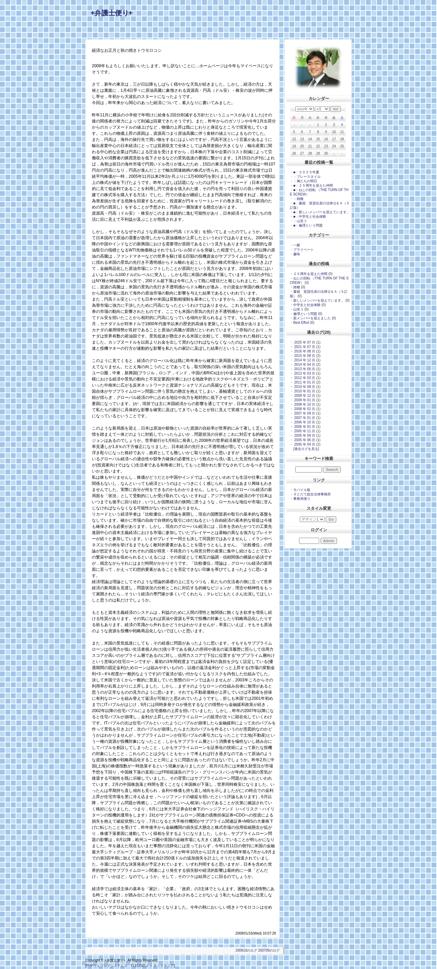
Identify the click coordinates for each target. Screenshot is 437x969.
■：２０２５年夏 (308, 172)
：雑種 (298, 199)
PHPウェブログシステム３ (107, 966)
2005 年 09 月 (304, 435)
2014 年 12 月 (304, 360)
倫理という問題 (305, 314)
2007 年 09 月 (304, 413)
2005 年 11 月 (304, 431)
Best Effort (301, 322)
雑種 (296, 287)
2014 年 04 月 (304, 364)
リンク (319, 480)
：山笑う (300, 221)
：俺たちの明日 (305, 181)
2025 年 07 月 (304, 342)
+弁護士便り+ (111, 13)
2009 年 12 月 (304, 395)
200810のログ (246, 950)
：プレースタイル (307, 176)
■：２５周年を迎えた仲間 (313, 185)
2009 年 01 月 (304, 400)
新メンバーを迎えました (312, 318)
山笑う (298, 309)
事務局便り (301, 499)
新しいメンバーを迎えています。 (318, 300)
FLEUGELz (139, 966)
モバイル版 (301, 490)
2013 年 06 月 (304, 369)
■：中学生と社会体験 (309, 216)
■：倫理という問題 (308, 225)
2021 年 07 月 (304, 347)
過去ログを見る (306, 449)
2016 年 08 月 (304, 351)
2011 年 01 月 (304, 382)
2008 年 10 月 (304, 404)
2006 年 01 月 (304, 427)
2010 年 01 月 (304, 391)
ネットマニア (163, 966)
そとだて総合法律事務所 (312, 494)
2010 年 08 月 (304, 387)
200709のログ (269, 950)
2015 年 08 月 (304, 356)
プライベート (303, 249)
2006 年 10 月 (304, 422)
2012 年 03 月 (304, 378)
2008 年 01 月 (304, 409)
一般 (296, 245)
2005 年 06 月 (304, 440)
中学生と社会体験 (307, 305)
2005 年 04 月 (304, 444)
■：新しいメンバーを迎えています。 (321, 212)
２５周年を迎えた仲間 (310, 274)
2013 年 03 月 (304, 373)
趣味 (296, 254)
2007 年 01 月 (304, 418)
